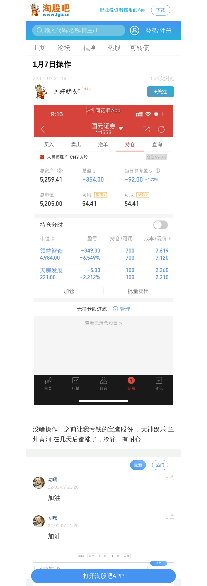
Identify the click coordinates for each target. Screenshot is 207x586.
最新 (138, 465)
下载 (160, 10)
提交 (158, 563)
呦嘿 (52, 479)
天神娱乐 (153, 429)
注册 (165, 31)
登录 (151, 31)
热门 (160, 465)
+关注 (160, 91)
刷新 (81, 556)
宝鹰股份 (120, 429)
